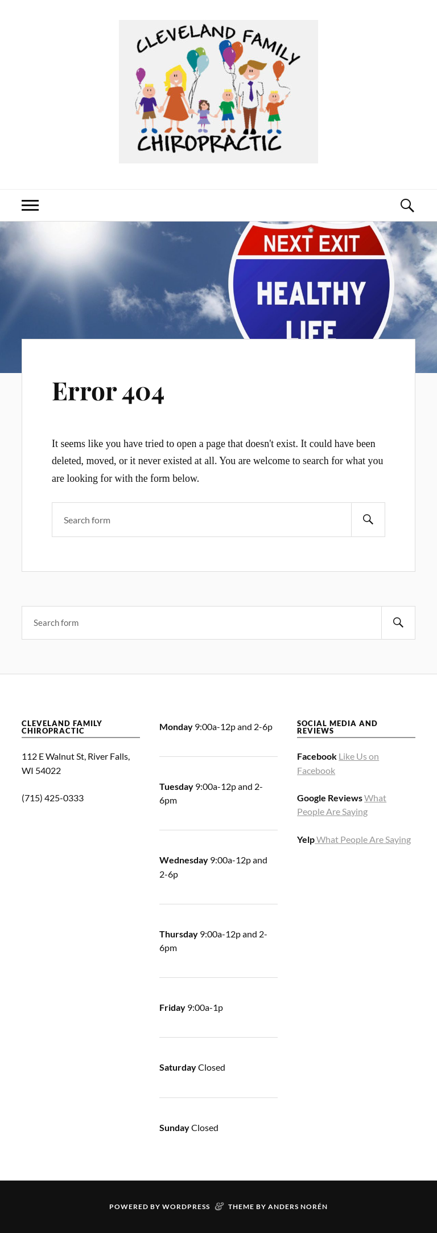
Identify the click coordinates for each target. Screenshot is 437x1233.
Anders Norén (298, 1206)
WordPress (186, 1206)
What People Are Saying (363, 839)
